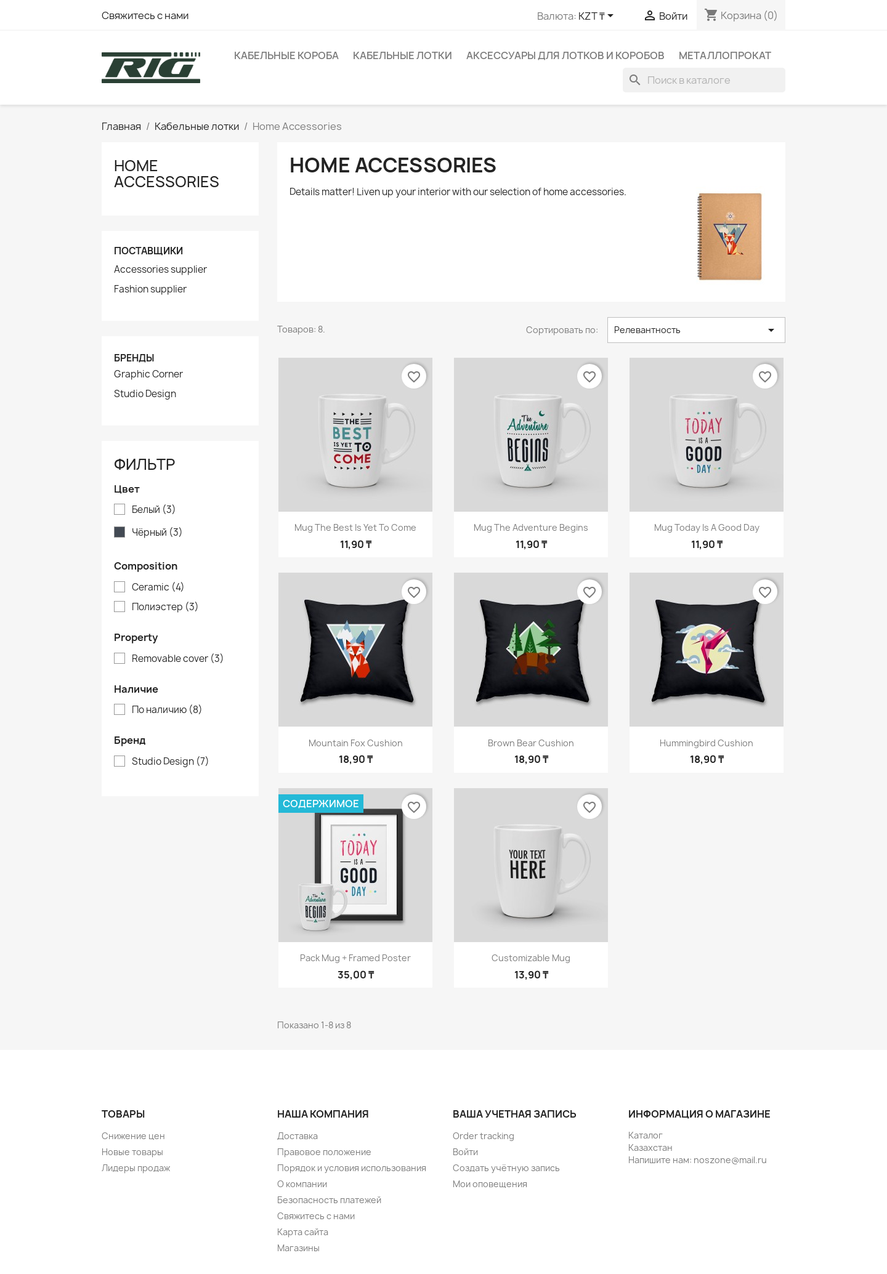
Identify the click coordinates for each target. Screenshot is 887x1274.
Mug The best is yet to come (355, 527)
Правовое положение (324, 1152)
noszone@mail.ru (730, 1160)
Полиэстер (165, 607)
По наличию (167, 710)
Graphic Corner (148, 374)
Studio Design (145, 394)
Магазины (298, 1248)
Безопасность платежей (329, 1200)
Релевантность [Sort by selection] (696, 330)
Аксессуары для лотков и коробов (565, 55)
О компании (302, 1184)
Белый (154, 510)
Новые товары (132, 1152)
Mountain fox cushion (356, 743)
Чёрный (157, 532)
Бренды (134, 358)
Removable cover (178, 659)
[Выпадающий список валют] (598, 16)
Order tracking (483, 1136)
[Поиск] (704, 80)
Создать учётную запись (506, 1168)
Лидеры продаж (136, 1168)
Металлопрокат (725, 55)
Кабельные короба (286, 55)
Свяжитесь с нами (145, 15)
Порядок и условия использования (351, 1168)
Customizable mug (531, 958)
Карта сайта (302, 1232)
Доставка (297, 1136)
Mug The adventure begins (531, 527)
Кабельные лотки (402, 55)
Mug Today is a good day (706, 527)
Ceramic (158, 587)
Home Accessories (166, 173)
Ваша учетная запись (515, 1114)
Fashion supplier (150, 289)
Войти (465, 1152)
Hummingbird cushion (706, 743)
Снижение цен (133, 1136)
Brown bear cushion (531, 743)
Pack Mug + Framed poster (355, 958)
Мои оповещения (490, 1184)
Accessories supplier (160, 270)
